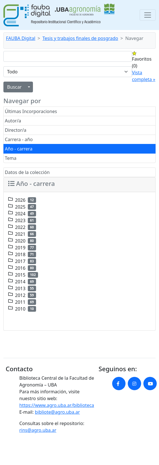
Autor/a (13, 121)
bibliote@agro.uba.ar (57, 412)
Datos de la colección (27, 172)
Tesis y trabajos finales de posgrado (80, 38)
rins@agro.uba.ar (37, 430)
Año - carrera (18, 149)
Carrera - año (19, 139)
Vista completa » (143, 75)
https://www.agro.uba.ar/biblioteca (56, 405)
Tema (10, 158)
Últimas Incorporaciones (31, 111)
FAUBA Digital (20, 38)
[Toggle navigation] (148, 15)
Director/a (15, 130)
